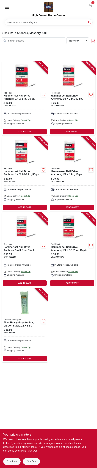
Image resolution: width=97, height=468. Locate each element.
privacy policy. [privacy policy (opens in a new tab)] (29, 447)
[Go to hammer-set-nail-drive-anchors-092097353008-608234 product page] (25, 98)
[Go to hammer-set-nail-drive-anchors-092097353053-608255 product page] (72, 98)
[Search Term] (49, 22)
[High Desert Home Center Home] (48, 7)
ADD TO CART (24, 132)
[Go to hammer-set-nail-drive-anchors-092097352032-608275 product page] (72, 249)
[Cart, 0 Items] (90, 5)
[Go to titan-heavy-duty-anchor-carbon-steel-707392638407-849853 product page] (25, 325)
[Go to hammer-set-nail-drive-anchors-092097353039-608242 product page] (25, 174)
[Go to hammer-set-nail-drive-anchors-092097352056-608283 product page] (25, 249)
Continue (12, 461)
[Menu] (7, 7)
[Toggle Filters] (93, 41)
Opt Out (31, 461)
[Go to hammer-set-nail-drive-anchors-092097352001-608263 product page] (72, 174)
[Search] (89, 22)
